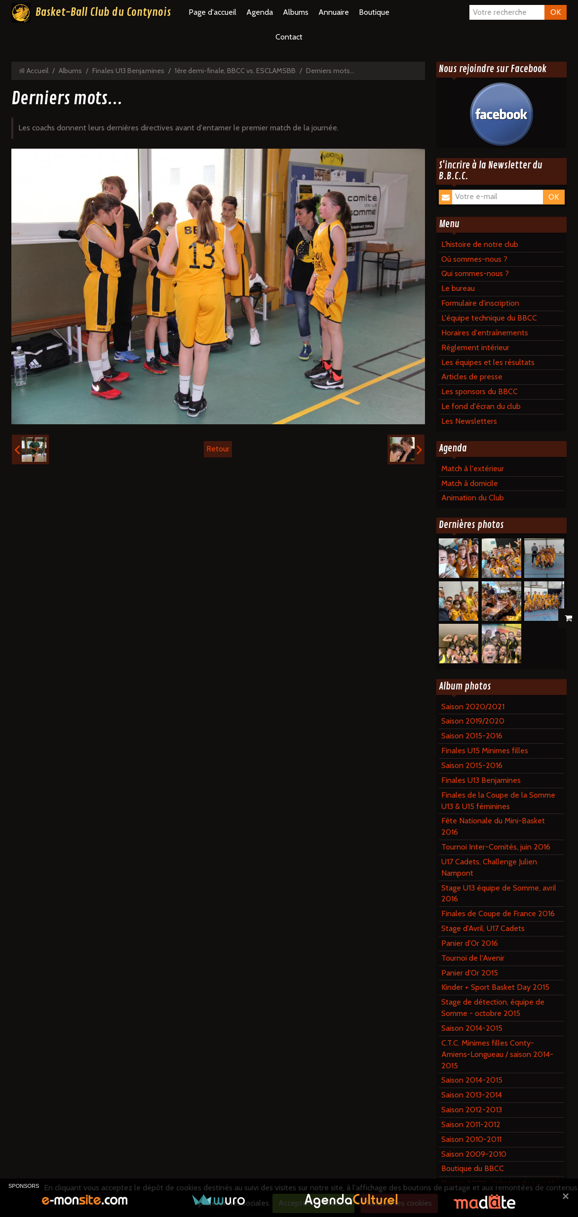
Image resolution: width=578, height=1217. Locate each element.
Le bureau (458, 288)
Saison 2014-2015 (471, 1028)
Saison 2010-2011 (471, 1139)
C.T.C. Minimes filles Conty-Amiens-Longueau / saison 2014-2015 (497, 1054)
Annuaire (333, 12)
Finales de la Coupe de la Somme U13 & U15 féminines (498, 800)
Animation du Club (472, 497)
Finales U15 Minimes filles (484, 750)
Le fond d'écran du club (481, 406)
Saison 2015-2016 (471, 735)
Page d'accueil (212, 12)
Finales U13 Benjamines (128, 70)
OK (555, 12)
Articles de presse (471, 376)
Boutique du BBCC (472, 1168)
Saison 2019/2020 (472, 721)
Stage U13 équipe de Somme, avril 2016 (498, 893)
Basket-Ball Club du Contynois (103, 12)
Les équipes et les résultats (488, 362)
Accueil (37, 70)
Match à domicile (469, 483)
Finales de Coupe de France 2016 (498, 913)
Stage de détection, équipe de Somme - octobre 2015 (492, 1007)
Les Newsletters (469, 421)
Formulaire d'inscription (480, 303)
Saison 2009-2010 (473, 1154)
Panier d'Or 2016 (469, 943)
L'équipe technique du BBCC (489, 318)
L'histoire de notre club (479, 244)
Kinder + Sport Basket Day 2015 (495, 987)
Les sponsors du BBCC (479, 391)
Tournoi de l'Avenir (472, 958)
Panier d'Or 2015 (469, 972)
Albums (295, 12)
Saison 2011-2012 (471, 1124)
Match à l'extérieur (472, 468)
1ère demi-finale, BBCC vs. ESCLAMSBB (235, 70)
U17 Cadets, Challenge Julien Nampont (489, 867)
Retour (218, 448)
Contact (289, 36)
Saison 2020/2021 (472, 706)
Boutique (374, 12)
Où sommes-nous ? (474, 259)
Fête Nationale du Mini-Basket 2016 (493, 826)
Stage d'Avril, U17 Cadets (483, 928)
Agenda (259, 12)
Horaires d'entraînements (484, 332)
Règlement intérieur (475, 347)
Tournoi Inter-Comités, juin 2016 (495, 847)
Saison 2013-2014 (471, 1094)
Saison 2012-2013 (471, 1109)
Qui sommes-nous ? (475, 273)
